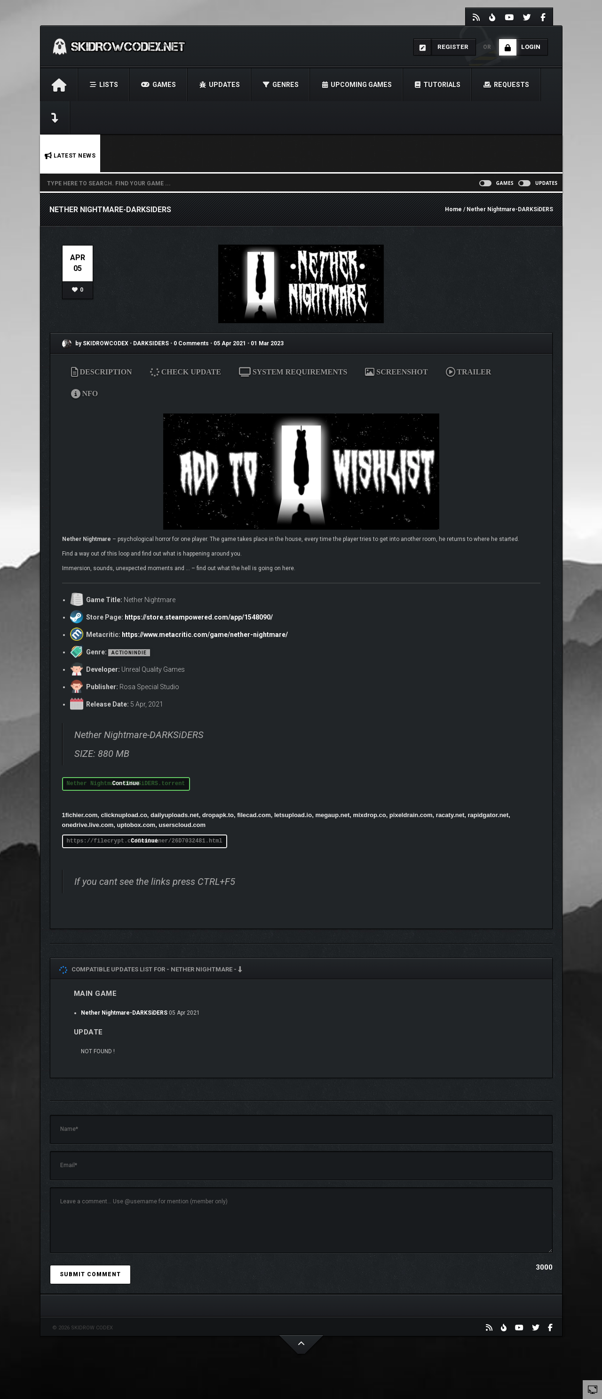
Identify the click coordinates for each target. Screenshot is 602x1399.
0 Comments (191, 343)
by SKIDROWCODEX (95, 343)
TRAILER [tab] (468, 372)
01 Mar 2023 (267, 343)
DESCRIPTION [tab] (101, 372)
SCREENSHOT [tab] (396, 372)
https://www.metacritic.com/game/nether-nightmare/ (205, 634)
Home (453, 209)
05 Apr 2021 (230, 343)
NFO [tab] (84, 393)
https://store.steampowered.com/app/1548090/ (199, 617)
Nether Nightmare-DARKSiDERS (124, 1013)
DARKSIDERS (151, 343)
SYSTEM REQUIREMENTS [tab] (293, 372)
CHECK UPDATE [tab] (186, 372)
